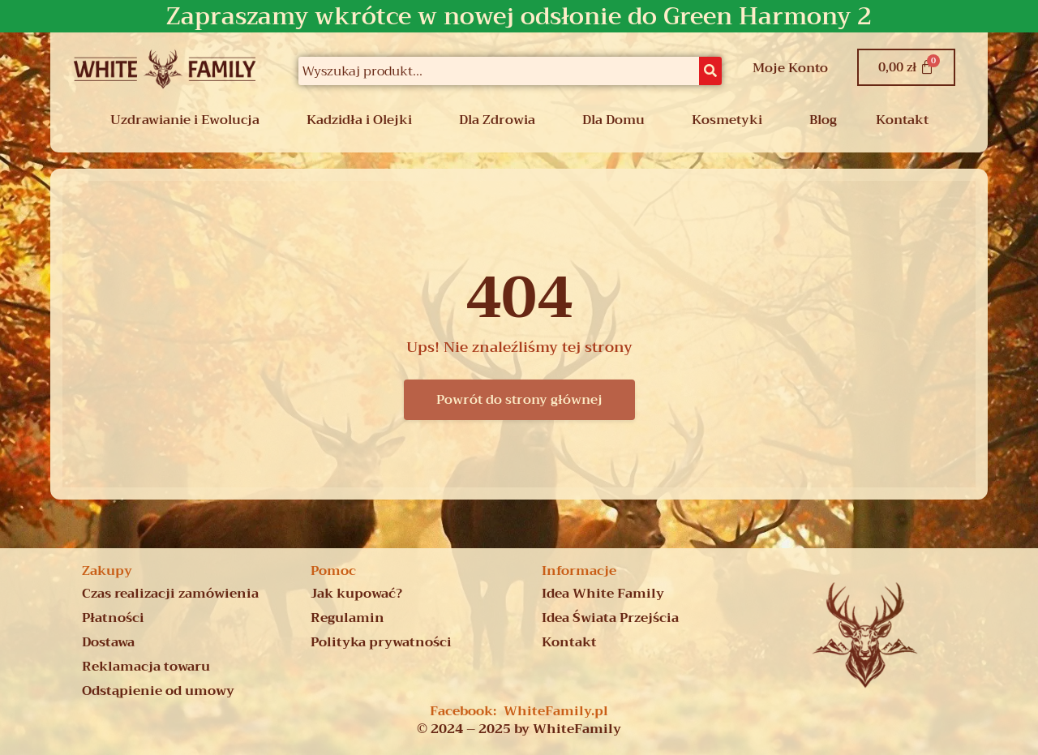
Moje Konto (790, 68)
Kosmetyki (727, 120)
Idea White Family (603, 593)
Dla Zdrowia (497, 120)
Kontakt (902, 120)
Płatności (113, 618)
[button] (188, 120)
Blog (823, 120)
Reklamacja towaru (146, 666)
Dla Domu (613, 120)
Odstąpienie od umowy (158, 691)
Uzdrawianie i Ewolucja (185, 120)
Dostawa (108, 642)
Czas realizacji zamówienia (170, 593)
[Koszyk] (906, 67)
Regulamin (347, 618)
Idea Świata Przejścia (610, 618)
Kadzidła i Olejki (359, 120)
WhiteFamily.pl (556, 711)
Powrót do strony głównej (519, 399)
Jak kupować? (356, 593)
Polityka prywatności (381, 642)
